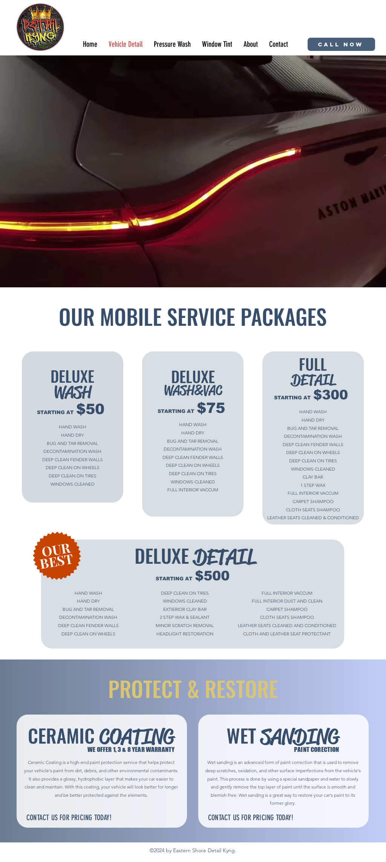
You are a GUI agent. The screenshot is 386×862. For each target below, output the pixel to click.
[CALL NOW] (341, 44)
